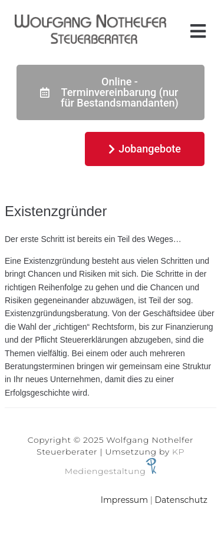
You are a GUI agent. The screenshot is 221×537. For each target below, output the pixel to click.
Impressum (124, 500)
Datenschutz (181, 500)
